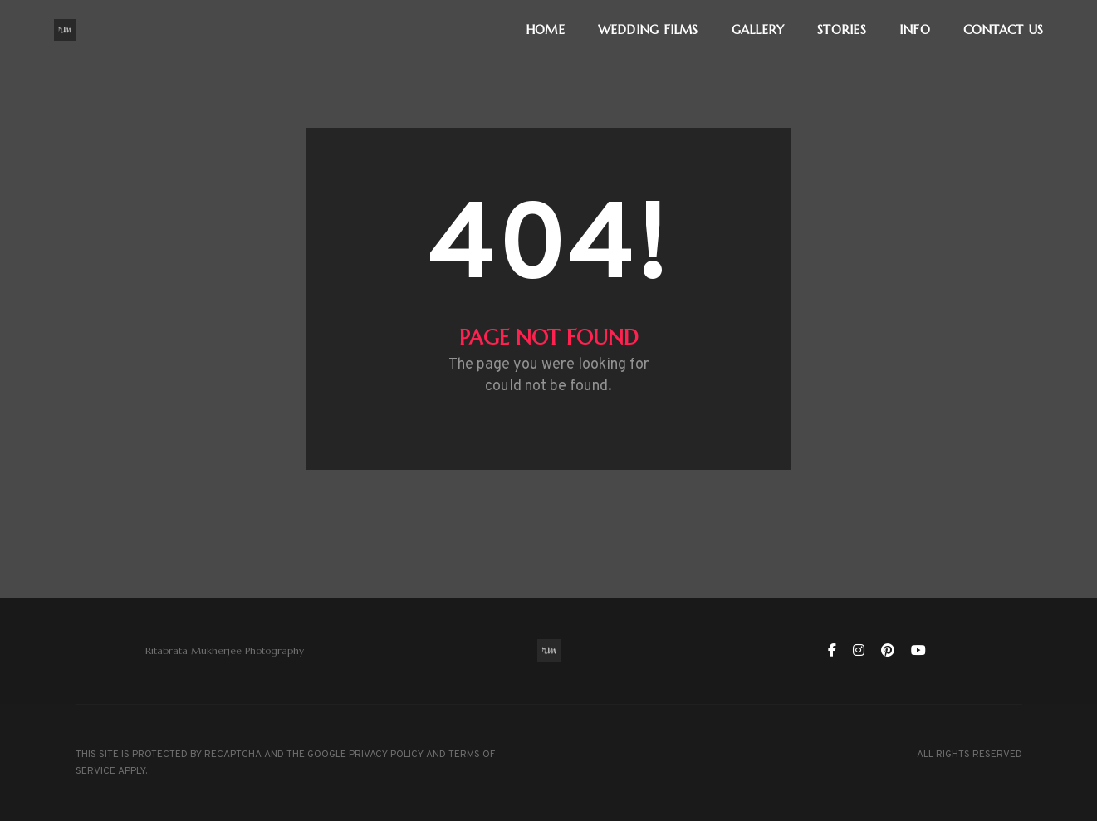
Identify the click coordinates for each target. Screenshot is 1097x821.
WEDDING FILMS (648, 29)
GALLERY (758, 29)
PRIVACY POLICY (386, 754)
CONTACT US (1003, 29)
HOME (545, 29)
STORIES (841, 29)
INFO (914, 29)
